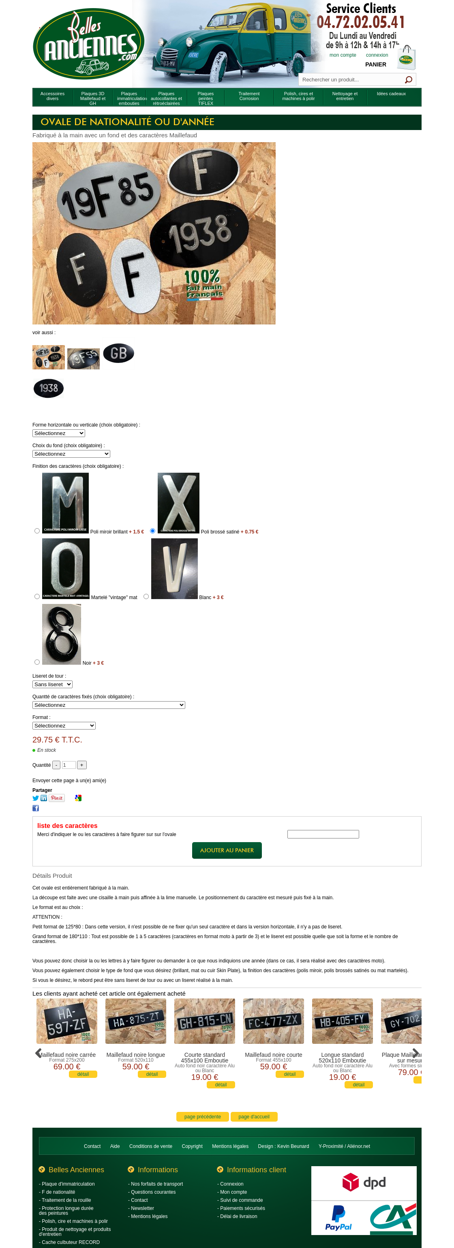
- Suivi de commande (240, 1200)
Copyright (192, 1146)
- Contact (138, 1200)
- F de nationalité (57, 1192)
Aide (115, 1146)
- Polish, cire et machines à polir (73, 1221)
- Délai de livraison (237, 1216)
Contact (92, 1146)
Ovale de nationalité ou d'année (127, 122)
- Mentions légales (147, 1216)
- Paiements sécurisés (241, 1208)
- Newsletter (141, 1208)
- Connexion (230, 1184)
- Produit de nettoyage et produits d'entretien (75, 1232)
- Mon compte (232, 1192)
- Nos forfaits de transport (155, 1184)
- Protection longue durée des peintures (66, 1210)
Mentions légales (230, 1146)
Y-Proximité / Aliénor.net (344, 1146)
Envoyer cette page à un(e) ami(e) (69, 780)
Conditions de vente (150, 1146)
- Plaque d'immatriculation (67, 1184)
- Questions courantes (152, 1192)
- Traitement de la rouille (65, 1200)
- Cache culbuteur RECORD (69, 1242)
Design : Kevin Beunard (283, 1146)
